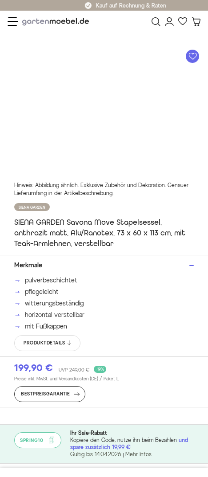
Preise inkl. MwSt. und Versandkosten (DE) (66, 379)
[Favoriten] (182, 21)
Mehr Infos (138, 454)
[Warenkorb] (196, 21)
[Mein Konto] (169, 21)
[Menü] (13, 21)
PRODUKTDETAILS (48, 343)
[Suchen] (156, 21)
